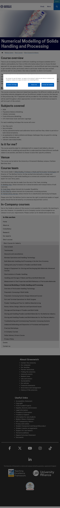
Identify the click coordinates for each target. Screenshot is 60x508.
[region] (30, 82)
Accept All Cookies (47, 84)
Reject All (34, 84)
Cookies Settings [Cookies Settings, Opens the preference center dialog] (12, 84)
